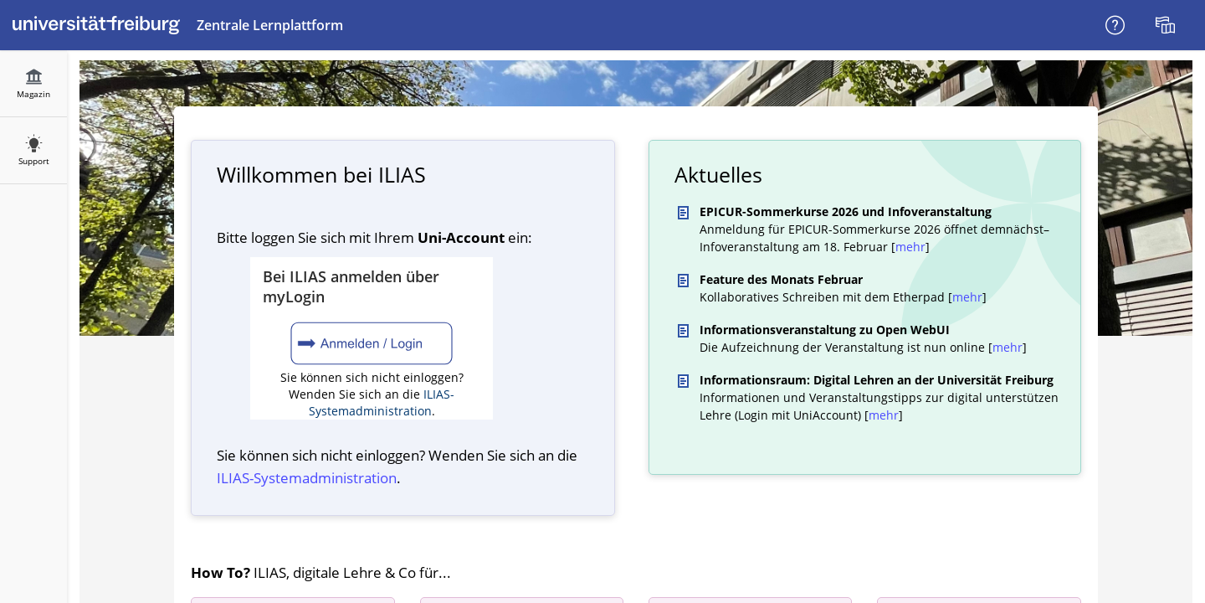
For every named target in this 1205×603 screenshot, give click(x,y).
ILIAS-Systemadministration (382, 402)
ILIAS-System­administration (307, 477)
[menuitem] (1167, 25)
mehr (910, 247)
